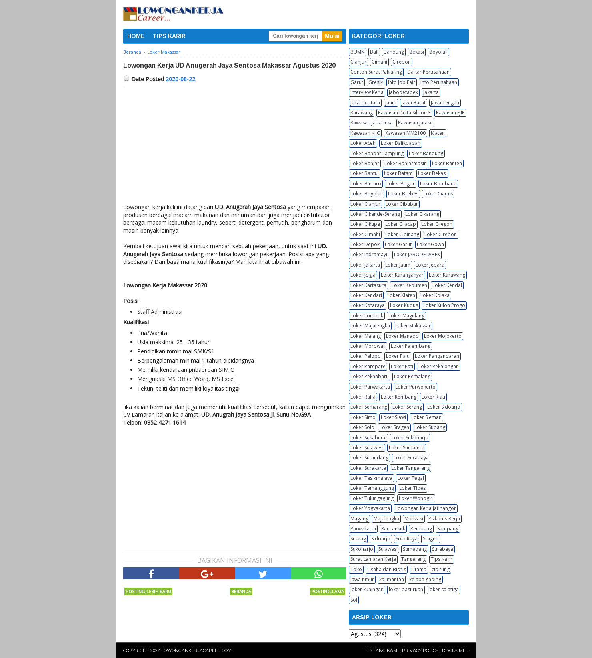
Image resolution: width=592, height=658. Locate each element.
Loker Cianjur (365, 204)
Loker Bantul (364, 173)
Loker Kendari (366, 295)
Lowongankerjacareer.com (196, 650)
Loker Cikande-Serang (375, 214)
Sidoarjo (380, 538)
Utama (418, 569)
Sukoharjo (361, 549)
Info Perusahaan (438, 82)
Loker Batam (398, 173)
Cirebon (401, 61)
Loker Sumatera (406, 447)
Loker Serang (407, 406)
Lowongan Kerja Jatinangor (425, 508)
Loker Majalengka (370, 325)
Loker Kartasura (368, 285)
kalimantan (391, 579)
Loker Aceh (363, 143)
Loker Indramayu (369, 254)
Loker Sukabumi (368, 437)
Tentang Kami (381, 650)
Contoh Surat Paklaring (376, 71)
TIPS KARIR (169, 36)
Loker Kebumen (409, 285)
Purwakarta (363, 528)
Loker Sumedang (369, 457)
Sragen (430, 538)
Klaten (438, 133)
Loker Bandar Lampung (377, 153)
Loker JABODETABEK (417, 254)
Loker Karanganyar (402, 274)
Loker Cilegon (436, 224)
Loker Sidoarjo (443, 406)
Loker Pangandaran (437, 356)
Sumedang (415, 549)
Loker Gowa (430, 244)
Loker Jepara (430, 264)
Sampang (447, 528)
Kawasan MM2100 (405, 133)
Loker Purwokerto (415, 386)
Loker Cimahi (365, 234)
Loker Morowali (368, 346)
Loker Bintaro (365, 183)
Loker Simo (363, 417)
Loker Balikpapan (400, 143)
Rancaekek (393, 528)
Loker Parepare (368, 366)
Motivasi (413, 518)
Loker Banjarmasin (405, 163)
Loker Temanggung (372, 488)
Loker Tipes (412, 488)
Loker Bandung (426, 153)
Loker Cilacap (400, 224)
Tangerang (413, 559)
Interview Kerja (367, 92)
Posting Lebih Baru (148, 591)
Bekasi (416, 51)
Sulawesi (388, 549)
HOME (136, 36)
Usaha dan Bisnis (386, 569)
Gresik (375, 82)
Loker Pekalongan (438, 366)
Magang (359, 518)
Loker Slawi (393, 417)
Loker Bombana (438, 183)
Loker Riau (433, 396)
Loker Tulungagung (372, 498)
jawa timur (362, 579)
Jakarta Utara (365, 102)
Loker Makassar (413, 325)
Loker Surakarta (368, 468)
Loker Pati (402, 366)
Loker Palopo (365, 356)
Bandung (394, 51)
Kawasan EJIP (450, 112)
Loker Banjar (364, 163)
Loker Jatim (397, 264)
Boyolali (438, 51)
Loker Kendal (447, 285)
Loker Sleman (426, 417)
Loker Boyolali (366, 193)
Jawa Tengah (445, 102)
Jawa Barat (414, 102)
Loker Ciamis (438, 193)
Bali (374, 51)
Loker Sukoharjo (410, 437)
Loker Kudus (404, 305)
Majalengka (386, 518)
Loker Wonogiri (416, 498)
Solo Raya (407, 538)
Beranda (241, 591)
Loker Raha (363, 396)
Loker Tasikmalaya (371, 478)
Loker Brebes (403, 193)
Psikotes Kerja (444, 518)
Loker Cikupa (365, 224)
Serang (358, 538)
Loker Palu (398, 356)
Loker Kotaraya (367, 305)
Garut (356, 82)
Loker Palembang (410, 346)
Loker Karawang (447, 274)
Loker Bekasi (432, 173)
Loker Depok (365, 244)
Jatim (390, 102)
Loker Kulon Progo (444, 305)
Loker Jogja (363, 274)
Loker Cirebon (440, 234)
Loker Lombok (366, 315)
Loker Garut (398, 244)
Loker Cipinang (402, 234)
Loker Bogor (400, 183)
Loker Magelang (406, 315)
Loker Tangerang (410, 468)
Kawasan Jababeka (371, 122)
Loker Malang (365, 336)
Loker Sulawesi (367, 447)
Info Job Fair (401, 82)
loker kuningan (367, 589)
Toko (356, 569)
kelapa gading (425, 579)
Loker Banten (447, 163)
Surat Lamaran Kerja (373, 559)
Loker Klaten (401, 295)
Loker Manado (402, 336)
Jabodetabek (403, 92)
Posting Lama (327, 591)
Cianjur (358, 61)
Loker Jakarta (365, 264)
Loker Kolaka (435, 295)
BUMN (357, 51)
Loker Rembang (398, 396)
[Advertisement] (234, 147)
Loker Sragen (394, 427)
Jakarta (431, 92)
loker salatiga (443, 589)
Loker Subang (429, 427)
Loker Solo (362, 427)
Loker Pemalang (412, 376)
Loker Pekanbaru (369, 376)
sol (353, 599)
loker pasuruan (406, 589)
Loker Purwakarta (370, 386)
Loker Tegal (411, 478)
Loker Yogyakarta (370, 508)
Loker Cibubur (402, 204)
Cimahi (379, 61)
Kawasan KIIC (365, 133)
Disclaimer (455, 650)
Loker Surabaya (411, 457)
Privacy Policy (420, 650)
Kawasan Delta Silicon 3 (404, 112)
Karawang (361, 112)
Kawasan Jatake (415, 122)
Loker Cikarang (422, 214)
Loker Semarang (368, 406)
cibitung (441, 569)
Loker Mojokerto (443, 336)
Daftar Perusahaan (428, 71)
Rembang (421, 528)
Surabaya (442, 549)
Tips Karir (441, 559)
